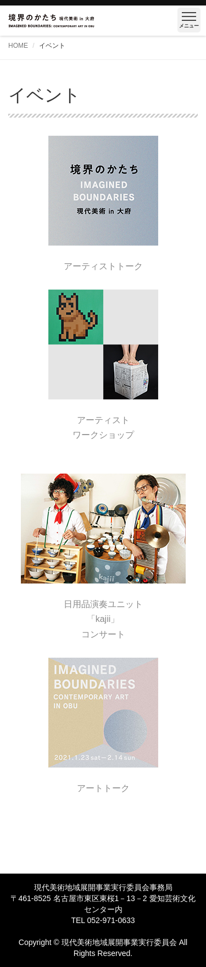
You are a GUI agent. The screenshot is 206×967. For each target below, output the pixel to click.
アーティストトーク (103, 266)
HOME (18, 45)
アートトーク (103, 788)
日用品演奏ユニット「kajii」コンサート (103, 618)
